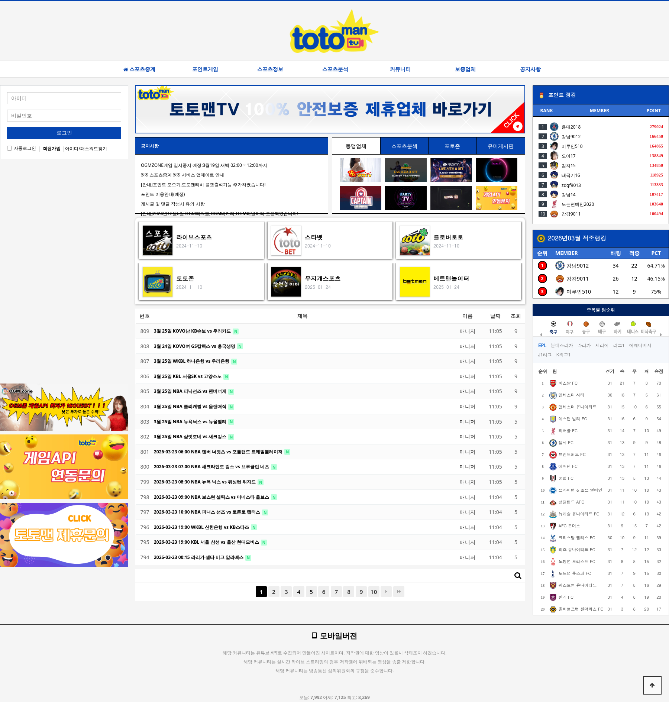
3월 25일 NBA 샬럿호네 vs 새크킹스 (190, 436)
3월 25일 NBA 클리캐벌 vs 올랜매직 (190, 406)
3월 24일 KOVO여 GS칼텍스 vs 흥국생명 (195, 346)
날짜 (495, 315)
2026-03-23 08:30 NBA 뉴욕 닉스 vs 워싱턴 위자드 (205, 482)
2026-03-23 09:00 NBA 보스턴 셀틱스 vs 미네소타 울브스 (212, 497)
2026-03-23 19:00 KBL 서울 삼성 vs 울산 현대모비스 (207, 542)
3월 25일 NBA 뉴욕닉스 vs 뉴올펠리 (190, 421)
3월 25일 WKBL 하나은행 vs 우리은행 (192, 361)
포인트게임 (205, 69)
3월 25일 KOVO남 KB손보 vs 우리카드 (193, 331)
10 (374, 591)
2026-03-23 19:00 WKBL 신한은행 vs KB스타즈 (202, 527)
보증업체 (465, 69)
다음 (386, 591)
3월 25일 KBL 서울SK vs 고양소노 (188, 376)
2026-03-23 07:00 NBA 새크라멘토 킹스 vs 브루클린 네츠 (212, 466)
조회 (516, 315)
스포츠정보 (270, 69)
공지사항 (530, 69)
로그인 (64, 133)
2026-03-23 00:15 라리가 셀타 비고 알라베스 (199, 557)
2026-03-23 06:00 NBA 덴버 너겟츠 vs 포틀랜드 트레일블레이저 (219, 452)
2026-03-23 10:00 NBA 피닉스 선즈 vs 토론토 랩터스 (207, 512)
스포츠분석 (335, 69)
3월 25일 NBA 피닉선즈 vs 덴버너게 (190, 391)
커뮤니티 (400, 69)
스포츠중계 (139, 69)
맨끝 (398, 591)
